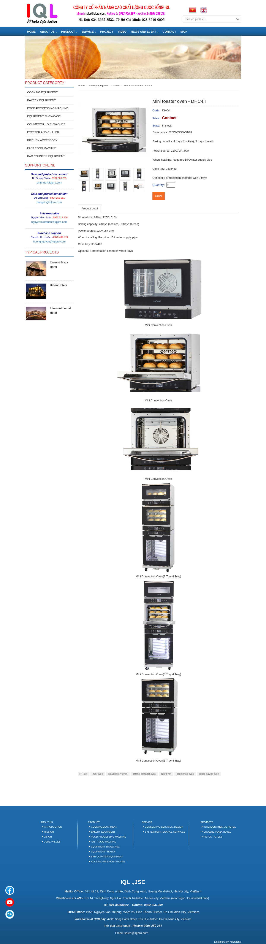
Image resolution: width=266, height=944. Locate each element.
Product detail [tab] (89, 208)
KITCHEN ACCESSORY (42, 140)
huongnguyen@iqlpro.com (49, 241)
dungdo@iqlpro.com (49, 202)
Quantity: (158, 185)
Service (87, 31)
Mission (49, 831)
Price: (156, 118)
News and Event (143, 31)
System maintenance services (165, 831)
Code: (156, 110)
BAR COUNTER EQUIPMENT (46, 156)
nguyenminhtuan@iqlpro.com (49, 221)
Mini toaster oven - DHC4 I (138, 85)
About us (47, 31)
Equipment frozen (103, 851)
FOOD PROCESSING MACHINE (47, 108)
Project (106, 31)
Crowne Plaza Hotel (217, 831)
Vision (48, 836)
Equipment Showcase (105, 846)
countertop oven (185, 774)
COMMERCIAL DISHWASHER (46, 124)
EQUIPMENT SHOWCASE (44, 116)
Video (122, 31)
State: (156, 125)
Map (183, 31)
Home (31, 31)
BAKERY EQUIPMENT (41, 100)
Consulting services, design (164, 826)
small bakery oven (117, 774)
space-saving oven (209, 774)
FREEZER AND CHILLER (43, 132)
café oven (166, 774)
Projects (207, 822)
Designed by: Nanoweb (227, 941)
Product (68, 31)
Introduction (53, 826)
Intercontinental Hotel (220, 826)
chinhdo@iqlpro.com (49, 182)
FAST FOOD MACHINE (42, 148)
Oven (117, 85)
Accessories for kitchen (108, 861)
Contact (169, 31)
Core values (52, 841)
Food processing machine (108, 836)
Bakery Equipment (103, 831)
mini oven (98, 774)
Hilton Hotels (58, 285)
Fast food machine (103, 841)
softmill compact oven (144, 774)
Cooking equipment (42, 92)
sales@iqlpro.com (136, 933)
